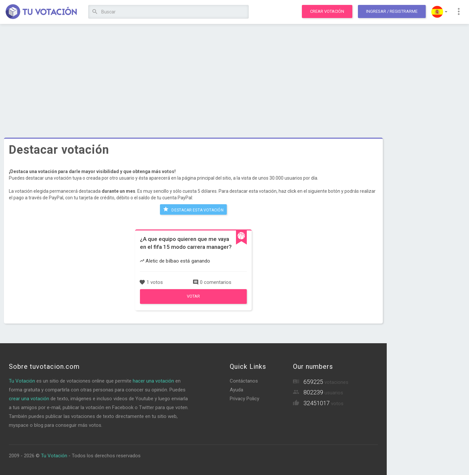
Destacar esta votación (193, 209)
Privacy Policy (244, 399)
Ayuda (236, 390)
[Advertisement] (193, 77)
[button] (439, 12)
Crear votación (327, 11)
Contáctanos (244, 381)
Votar (193, 296)
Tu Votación (22, 381)
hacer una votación (153, 381)
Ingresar (392, 11)
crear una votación (29, 399)
